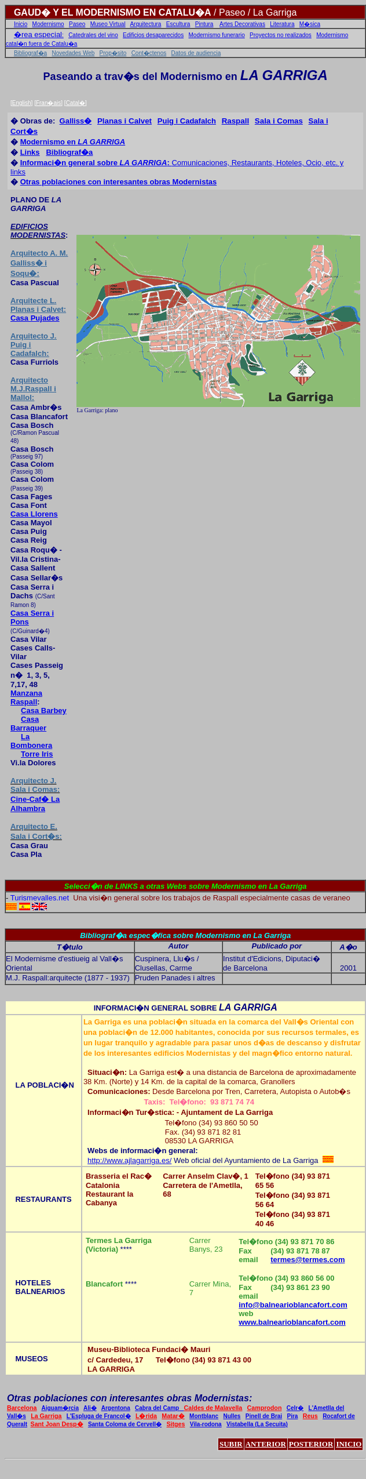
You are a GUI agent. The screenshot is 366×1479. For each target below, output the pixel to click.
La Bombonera (31, 741)
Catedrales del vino (93, 35)
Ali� (90, 1408)
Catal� (75, 103)
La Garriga (46, 1415)
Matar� (173, 1415)
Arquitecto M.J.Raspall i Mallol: (33, 389)
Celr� (295, 1408)
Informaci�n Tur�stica (129, 1112)
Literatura (282, 24)
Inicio (20, 24)
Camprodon (264, 1407)
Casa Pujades (35, 318)
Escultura (178, 24)
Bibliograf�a (30, 53)
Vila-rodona (206, 1424)
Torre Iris (37, 754)
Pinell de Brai (264, 1416)
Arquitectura (145, 24)
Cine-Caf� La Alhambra (35, 804)
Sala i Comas (279, 121)
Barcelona (22, 1407)
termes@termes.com (307, 1259)
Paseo (77, 24)
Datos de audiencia (196, 53)
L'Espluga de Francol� (99, 1416)
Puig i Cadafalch (187, 121)
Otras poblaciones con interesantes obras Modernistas (118, 181)
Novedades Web (73, 53)
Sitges (175, 1423)
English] (22, 103)
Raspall (235, 121)
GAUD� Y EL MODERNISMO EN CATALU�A (112, 12)
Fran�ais (48, 103)
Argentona (115, 1408)
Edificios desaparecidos (153, 35)
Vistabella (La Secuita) (257, 1424)
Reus (310, 1415)
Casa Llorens (34, 514)
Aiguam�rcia (60, 1408)
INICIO (348, 1444)
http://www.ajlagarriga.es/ (129, 1160)
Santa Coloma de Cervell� (125, 1424)
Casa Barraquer (28, 723)
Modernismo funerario (217, 35)
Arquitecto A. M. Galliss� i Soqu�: (39, 263)
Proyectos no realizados (281, 35)
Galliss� (76, 121)
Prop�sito (113, 53)
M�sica (309, 24)
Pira (292, 1416)
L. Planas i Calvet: (38, 305)
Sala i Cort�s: (36, 836)
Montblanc (203, 1416)
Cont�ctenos (149, 53)
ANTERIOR (266, 1444)
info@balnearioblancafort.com (293, 1304)
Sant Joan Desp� (57, 1423)
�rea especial (38, 34)
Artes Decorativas (242, 24)
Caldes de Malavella (213, 1407)
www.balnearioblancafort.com (292, 1322)
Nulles (231, 1416)
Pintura (204, 24)
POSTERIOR (311, 1444)
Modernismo (48, 24)
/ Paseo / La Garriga (254, 12)
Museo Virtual (108, 24)
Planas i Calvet (124, 121)
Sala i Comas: (35, 789)
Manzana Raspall (26, 697)
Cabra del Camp (159, 1408)
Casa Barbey (44, 710)
